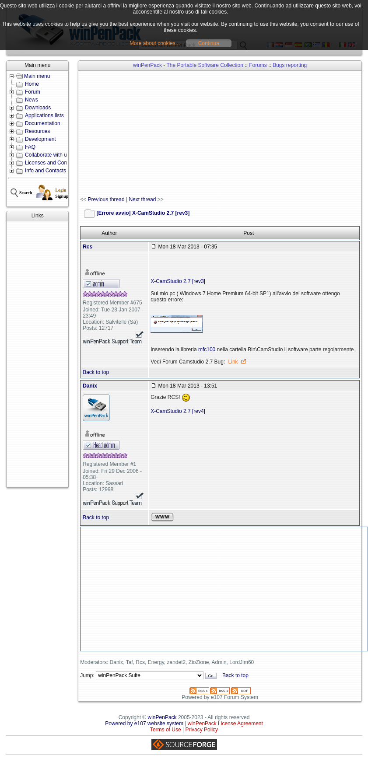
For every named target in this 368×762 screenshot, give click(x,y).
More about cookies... (155, 43)
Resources (37, 131)
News (31, 100)
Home (32, 84)
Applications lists (44, 115)
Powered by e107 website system (144, 723)
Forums (258, 65)
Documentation (42, 123)
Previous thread (106, 199)
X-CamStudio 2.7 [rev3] (178, 281)
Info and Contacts (45, 171)
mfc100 (206, 349)
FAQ (30, 147)
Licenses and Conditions (53, 163)
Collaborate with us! (48, 155)
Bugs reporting (290, 65)
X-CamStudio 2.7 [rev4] (178, 411)
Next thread (142, 199)
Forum (32, 92)
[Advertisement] (37, 354)
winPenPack (162, 717)
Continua (208, 43)
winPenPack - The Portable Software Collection (188, 65)
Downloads (38, 108)
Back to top (96, 372)
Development (40, 139)
